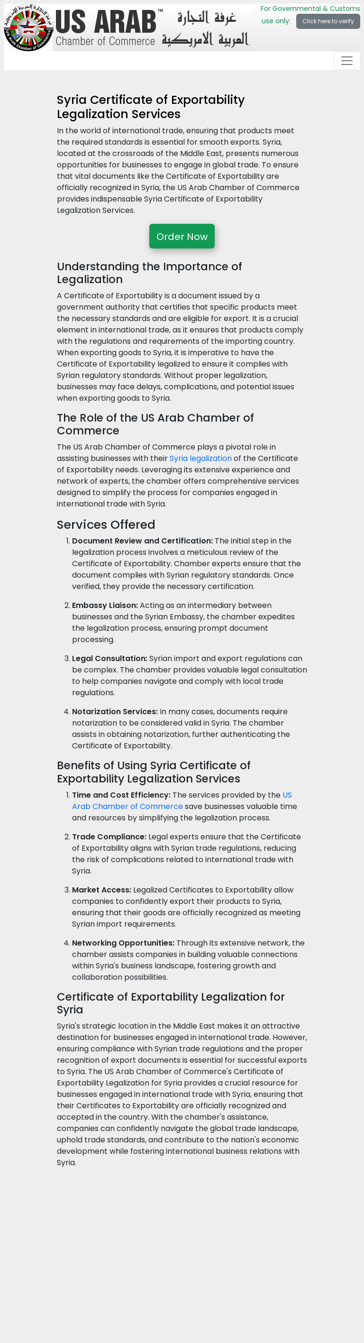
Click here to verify (328, 21)
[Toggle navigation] (347, 60)
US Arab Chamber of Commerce (182, 801)
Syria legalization (201, 458)
